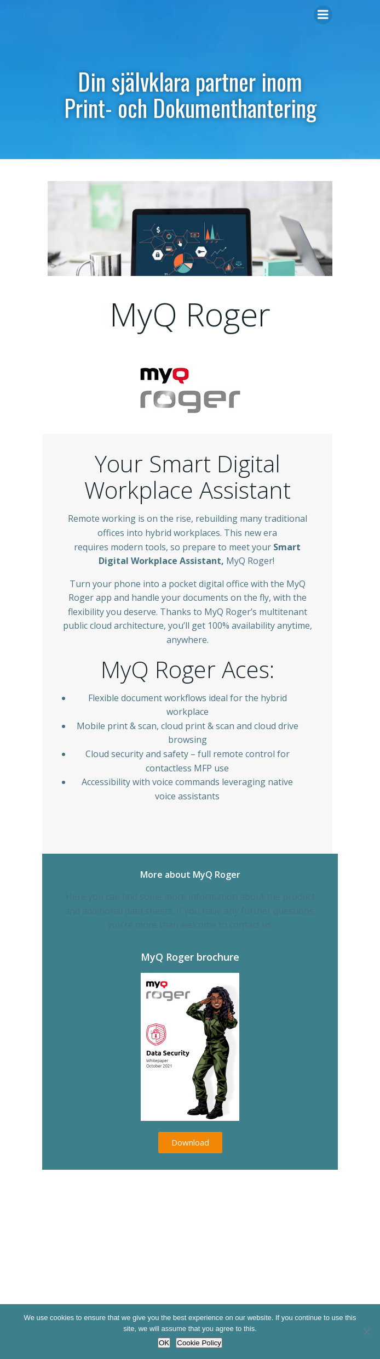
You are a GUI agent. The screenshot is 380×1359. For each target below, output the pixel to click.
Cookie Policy (199, 1343)
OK (164, 1343)
